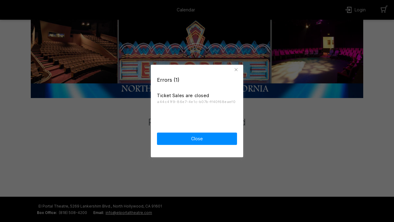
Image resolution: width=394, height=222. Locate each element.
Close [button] (197, 138)
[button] (237, 69)
